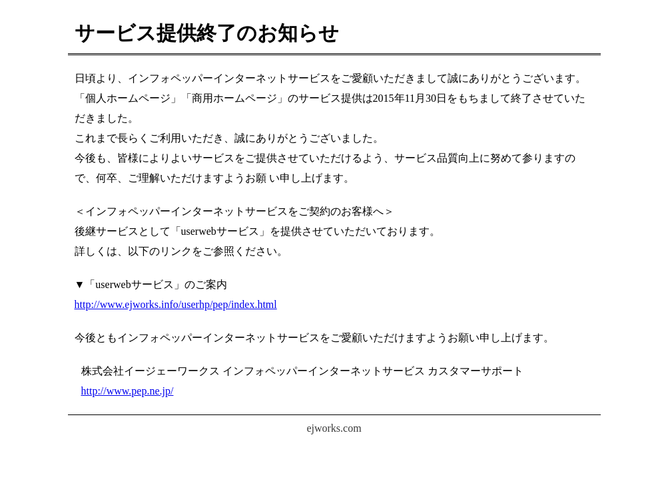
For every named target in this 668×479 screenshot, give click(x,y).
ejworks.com (333, 428)
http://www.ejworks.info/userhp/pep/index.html (176, 304)
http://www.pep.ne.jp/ (127, 391)
